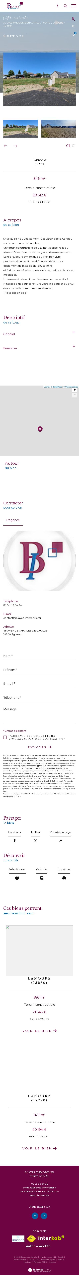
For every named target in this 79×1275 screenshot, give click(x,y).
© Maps (56, 387)
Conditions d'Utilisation (67, 794)
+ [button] (75, 390)
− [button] (75, 395)
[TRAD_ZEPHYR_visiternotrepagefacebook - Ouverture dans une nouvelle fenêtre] (35, 1216)
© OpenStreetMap (70, 387)
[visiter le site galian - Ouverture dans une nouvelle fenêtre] (38, 1246)
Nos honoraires (20, 1259)
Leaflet (47, 387)
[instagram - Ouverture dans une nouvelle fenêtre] (44, 1216)
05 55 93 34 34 (12, 605)
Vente (46, 23)
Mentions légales (48, 1259)
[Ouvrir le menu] (73, 6)
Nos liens (28, 1262)
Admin (61, 1259)
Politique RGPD (40, 1262)
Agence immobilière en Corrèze (22, 23)
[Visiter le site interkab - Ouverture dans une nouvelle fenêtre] (51, 1237)
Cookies (52, 1262)
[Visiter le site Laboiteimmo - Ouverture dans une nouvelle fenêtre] (39, 1267)
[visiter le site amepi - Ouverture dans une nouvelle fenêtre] (18, 1238)
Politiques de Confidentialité (42, 794)
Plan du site (34, 1259)
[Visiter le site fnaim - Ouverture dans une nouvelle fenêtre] (31, 1238)
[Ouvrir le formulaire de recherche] (65, 6)
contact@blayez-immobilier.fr (22, 617)
